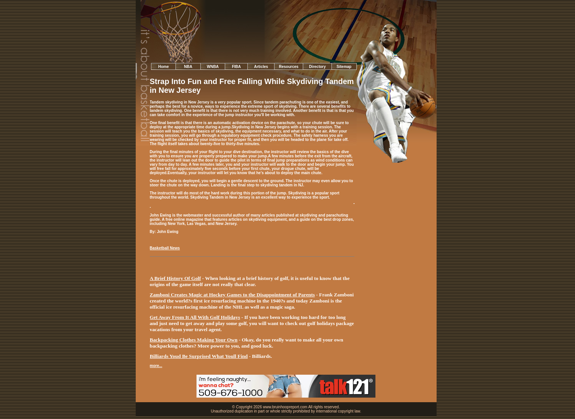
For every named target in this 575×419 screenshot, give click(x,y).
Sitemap (343, 67)
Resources (289, 67)
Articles (261, 67)
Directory (317, 67)
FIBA (236, 67)
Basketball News (165, 248)
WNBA (213, 67)
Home (163, 67)
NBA (188, 67)
